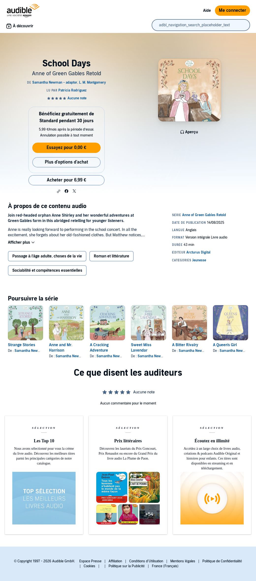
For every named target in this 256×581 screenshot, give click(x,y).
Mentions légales (182, 561)
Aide (207, 10)
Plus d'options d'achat (66, 162)
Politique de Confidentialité (222, 561)
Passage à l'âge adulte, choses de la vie (47, 256)
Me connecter (232, 10)
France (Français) (165, 566)
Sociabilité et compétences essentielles (47, 270)
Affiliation (115, 561)
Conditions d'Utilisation (146, 561)
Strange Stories (21, 345)
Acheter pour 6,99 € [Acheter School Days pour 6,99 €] (66, 180)
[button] (59, 191)
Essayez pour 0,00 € (66, 147)
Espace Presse (90, 561)
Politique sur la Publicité (127, 566)
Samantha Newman (71, 356)
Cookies (89, 566)
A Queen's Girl (225, 345)
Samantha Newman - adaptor (37, 351)
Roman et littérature (111, 256)
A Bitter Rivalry (185, 345)
